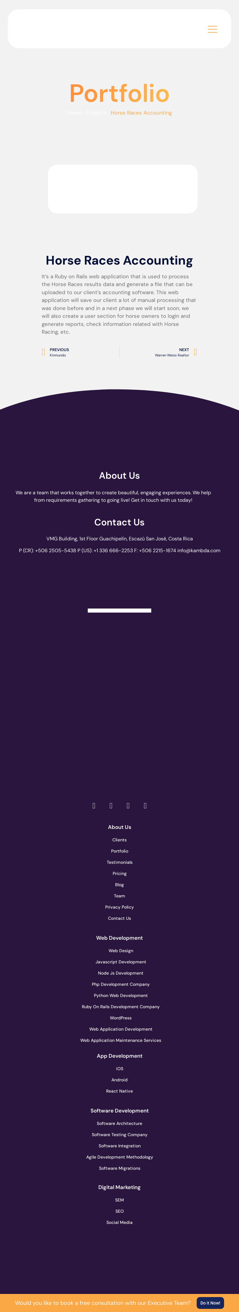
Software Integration (120, 1146)
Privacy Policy (119, 907)
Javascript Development (120, 962)
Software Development (120, 1110)
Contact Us (119, 522)
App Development (120, 1055)
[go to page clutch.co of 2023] (119, 728)
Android (119, 1080)
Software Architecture (119, 1123)
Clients (119, 840)
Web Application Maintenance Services (119, 1040)
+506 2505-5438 (55, 550)
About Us (119, 475)
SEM (119, 1200)
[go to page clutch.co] (119, 640)
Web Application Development (119, 1029)
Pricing (120, 873)
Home (75, 112)
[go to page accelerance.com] (119, 684)
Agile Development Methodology (119, 1157)
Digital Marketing (119, 1187)
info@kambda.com (198, 550)
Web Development (119, 937)
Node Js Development (120, 973)
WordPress (121, 1018)
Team (119, 896)
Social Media (119, 1222)
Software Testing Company (119, 1134)
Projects (96, 112)
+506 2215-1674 (157, 550)
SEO (119, 1211)
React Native (119, 1091)
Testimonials (120, 862)
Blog (119, 884)
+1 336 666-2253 (113, 550)
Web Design (121, 950)
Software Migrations (119, 1168)
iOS (119, 1068)
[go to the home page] (53, 27)
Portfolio (119, 851)
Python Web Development (119, 995)
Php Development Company (119, 984)
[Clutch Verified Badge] (119, 585)
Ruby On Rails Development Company (119, 1006)
